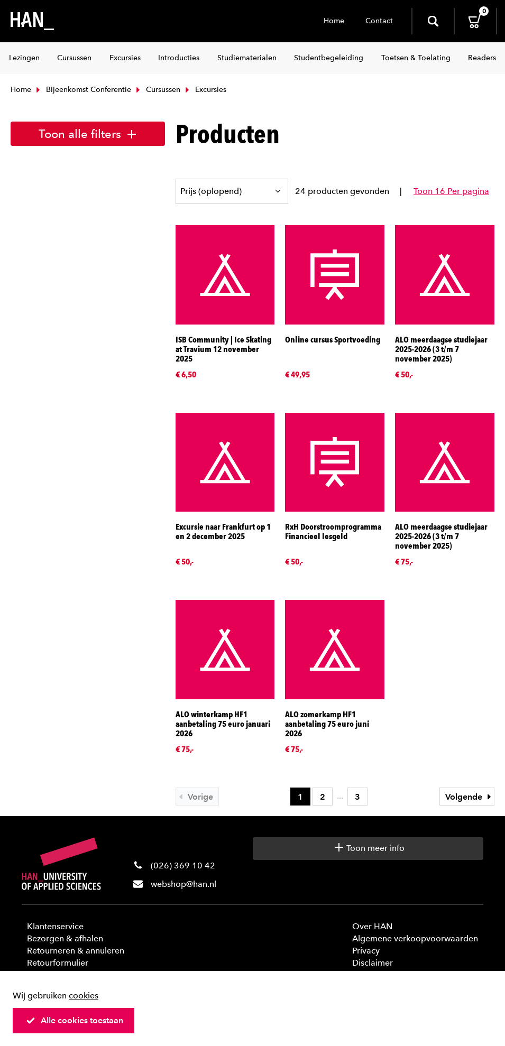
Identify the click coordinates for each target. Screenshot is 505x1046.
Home (334, 20)
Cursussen (157, 89)
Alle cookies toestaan (74, 1020)
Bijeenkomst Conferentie (82, 89)
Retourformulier (57, 963)
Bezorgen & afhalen (65, 938)
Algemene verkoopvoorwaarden (415, 938)
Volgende (469, 797)
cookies (83, 996)
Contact (379, 20)
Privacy (366, 951)
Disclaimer (372, 963)
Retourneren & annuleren (75, 951)
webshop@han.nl (183, 884)
